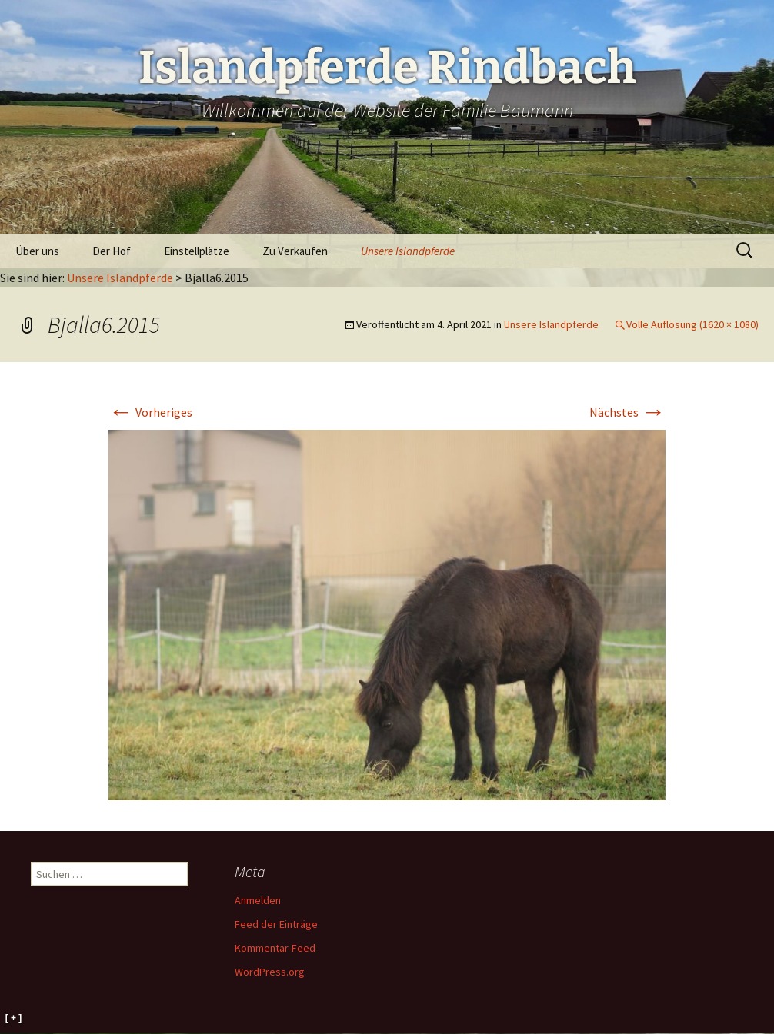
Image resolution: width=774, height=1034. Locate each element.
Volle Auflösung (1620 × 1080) (692, 324)
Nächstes (627, 412)
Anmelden (258, 900)
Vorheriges (150, 412)
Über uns (37, 251)
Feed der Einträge (276, 924)
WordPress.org (270, 972)
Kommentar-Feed (275, 948)
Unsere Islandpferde (408, 251)
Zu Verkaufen (295, 251)
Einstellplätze (196, 251)
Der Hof (111, 251)
